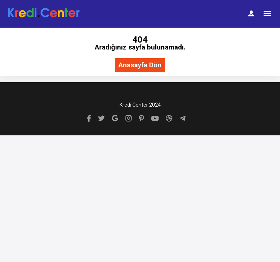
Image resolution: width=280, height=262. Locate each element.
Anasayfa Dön (140, 65)
